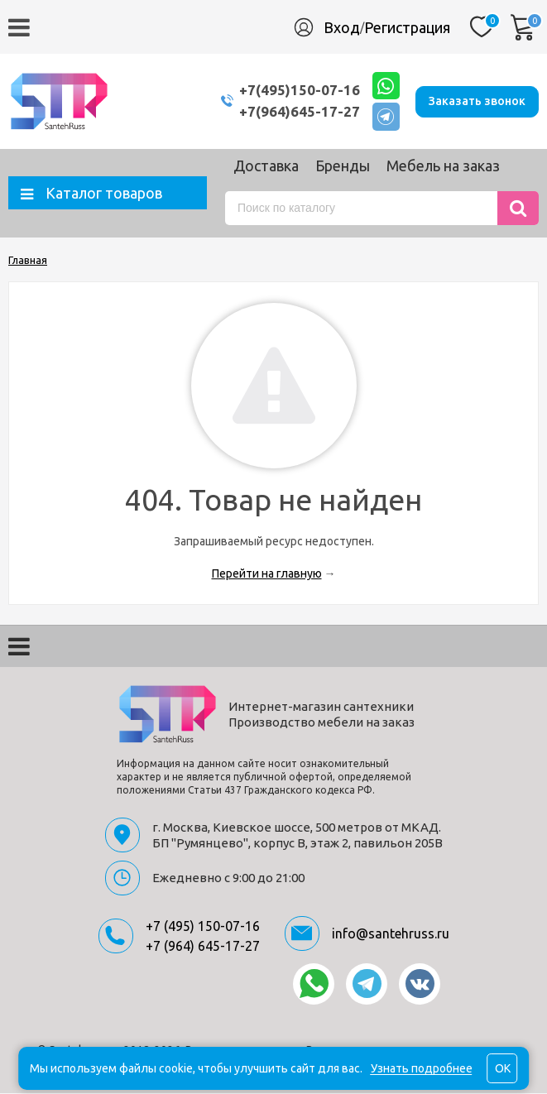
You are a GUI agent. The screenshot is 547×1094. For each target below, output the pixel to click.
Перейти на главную (267, 574)
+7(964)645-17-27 (296, 112)
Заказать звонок (477, 101)
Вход (342, 27)
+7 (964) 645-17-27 (203, 946)
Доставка (266, 166)
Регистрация (407, 27)
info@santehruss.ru (390, 934)
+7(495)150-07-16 (296, 90)
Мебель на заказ (443, 166)
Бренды (342, 166)
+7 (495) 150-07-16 (203, 926)
